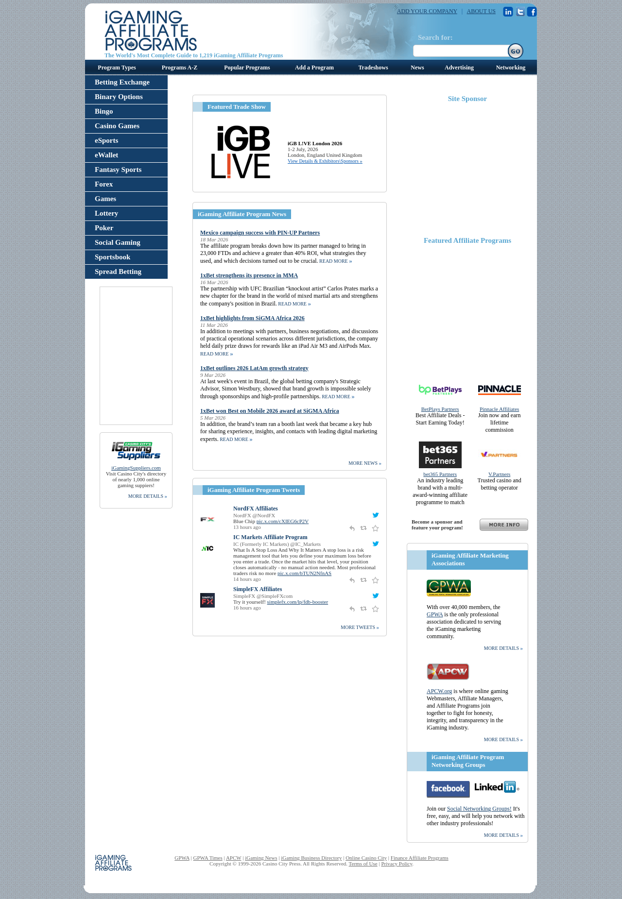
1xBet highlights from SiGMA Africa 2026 (252, 318)
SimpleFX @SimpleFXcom (263, 596)
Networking (511, 67)
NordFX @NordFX (254, 515)
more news (364, 463)
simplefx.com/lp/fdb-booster (297, 602)
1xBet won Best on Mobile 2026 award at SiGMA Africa (269, 410)
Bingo (104, 111)
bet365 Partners (440, 474)
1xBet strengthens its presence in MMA (249, 275)
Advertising (459, 67)
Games (105, 199)
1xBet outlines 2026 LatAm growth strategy (254, 368)
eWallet (106, 155)
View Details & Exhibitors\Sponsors (325, 161)
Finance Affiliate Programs (420, 858)
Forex (104, 184)
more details (147, 496)
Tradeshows (373, 67)
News (417, 67)
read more (335, 261)
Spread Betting (118, 271)
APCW (234, 858)
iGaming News (261, 858)
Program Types (117, 67)
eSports (106, 140)
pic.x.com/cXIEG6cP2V (283, 521)
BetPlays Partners (440, 409)
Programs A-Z (179, 67)
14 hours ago (247, 579)
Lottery (106, 213)
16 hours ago (247, 608)
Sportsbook (112, 257)
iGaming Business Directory (311, 858)
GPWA (435, 614)
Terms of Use (363, 863)
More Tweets (360, 627)
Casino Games (117, 126)
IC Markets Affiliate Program (270, 537)
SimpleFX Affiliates (257, 589)
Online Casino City (366, 858)
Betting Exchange (122, 82)
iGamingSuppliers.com (136, 468)
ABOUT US (481, 11)
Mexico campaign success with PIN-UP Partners (260, 232)
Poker (104, 228)
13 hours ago (247, 527)
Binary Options (119, 97)
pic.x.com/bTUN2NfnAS (304, 573)
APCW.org (439, 691)
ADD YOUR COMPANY (427, 11)
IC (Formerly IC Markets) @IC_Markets (277, 544)
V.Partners (499, 474)
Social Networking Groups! (479, 808)
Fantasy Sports (118, 169)
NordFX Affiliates (255, 508)
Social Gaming (117, 242)
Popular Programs (247, 67)
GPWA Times (208, 858)
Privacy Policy (396, 863)
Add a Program (314, 67)
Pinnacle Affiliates (499, 409)
